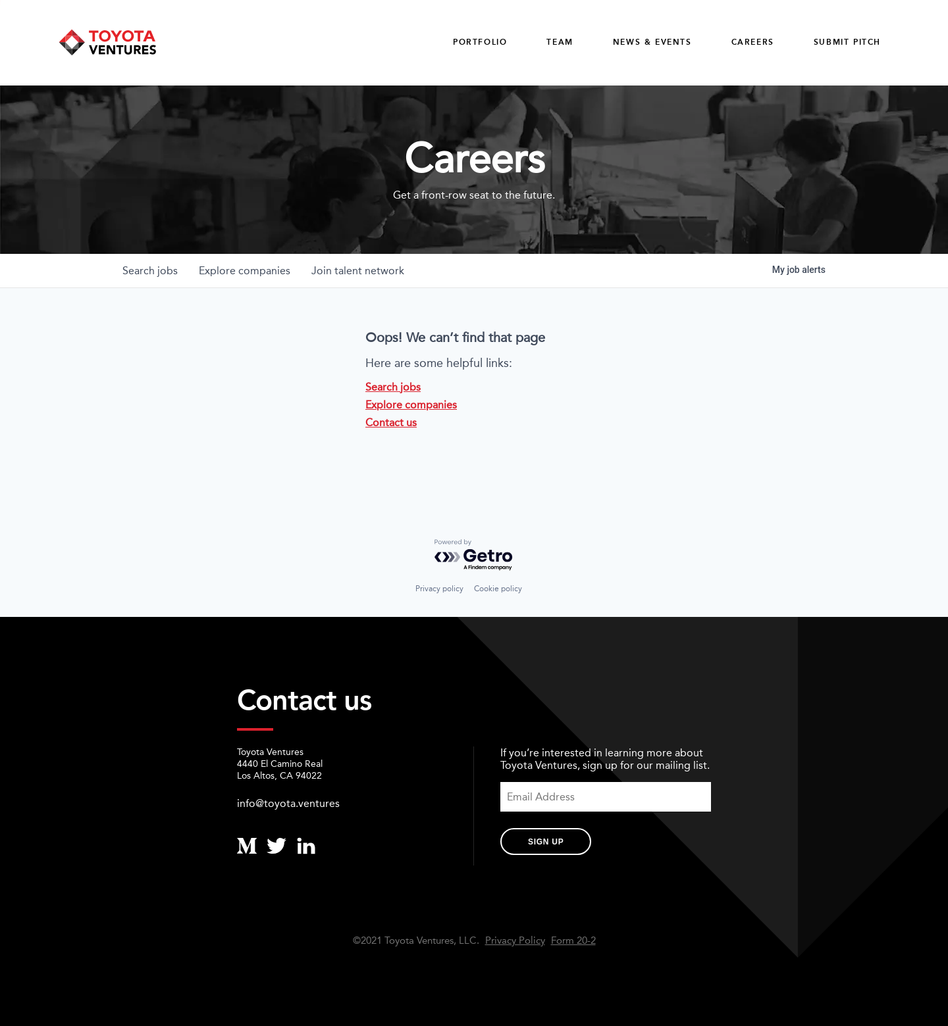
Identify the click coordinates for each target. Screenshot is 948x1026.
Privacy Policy (515, 940)
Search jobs (393, 387)
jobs (150, 270)
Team (559, 42)
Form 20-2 (573, 940)
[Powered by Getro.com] (474, 555)
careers (752, 42)
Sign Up (546, 841)
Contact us (391, 422)
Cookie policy (498, 588)
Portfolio (480, 42)
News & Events (652, 42)
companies (244, 270)
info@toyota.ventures (288, 803)
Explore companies (411, 405)
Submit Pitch (847, 42)
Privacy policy (439, 588)
